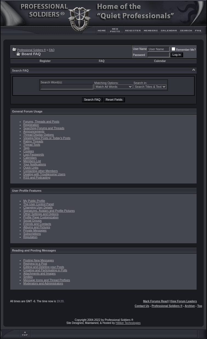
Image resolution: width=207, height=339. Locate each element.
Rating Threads (33, 141)
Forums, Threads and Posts (41, 121)
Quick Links (30, 167)
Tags (26, 147)
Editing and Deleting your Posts (43, 267)
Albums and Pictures (36, 227)
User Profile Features (26, 190)
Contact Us (142, 305)
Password (139, 54)
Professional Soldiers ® (31, 50)
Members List (32, 161)
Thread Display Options (38, 134)
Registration (31, 124)
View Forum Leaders (183, 301)
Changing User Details (38, 207)
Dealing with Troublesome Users (44, 174)
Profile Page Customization (41, 217)
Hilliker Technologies (128, 322)
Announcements (33, 131)
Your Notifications (34, 164)
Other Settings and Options (41, 214)
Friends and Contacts (37, 223)
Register (45, 61)
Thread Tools (31, 144)
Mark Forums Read (155, 301)
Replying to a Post (35, 263)
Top (199, 305)
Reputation (30, 237)
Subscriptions (32, 233)
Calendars (30, 157)
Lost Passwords (33, 154)
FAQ (52, 50)
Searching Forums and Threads (43, 128)
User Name (140, 48)
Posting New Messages (38, 260)
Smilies (28, 276)
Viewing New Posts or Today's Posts (46, 138)
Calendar (160, 61)
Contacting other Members (40, 171)
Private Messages (35, 230)
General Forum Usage (27, 111)
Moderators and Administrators (43, 283)
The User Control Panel (38, 204)
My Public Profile (34, 200)
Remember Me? (184, 49)
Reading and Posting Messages (34, 250)
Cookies (28, 151)
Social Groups (32, 220)
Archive (190, 305)
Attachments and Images (39, 273)
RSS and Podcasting (36, 177)
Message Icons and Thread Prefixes (46, 280)
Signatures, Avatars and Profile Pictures (49, 210)
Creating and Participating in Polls (45, 270)
